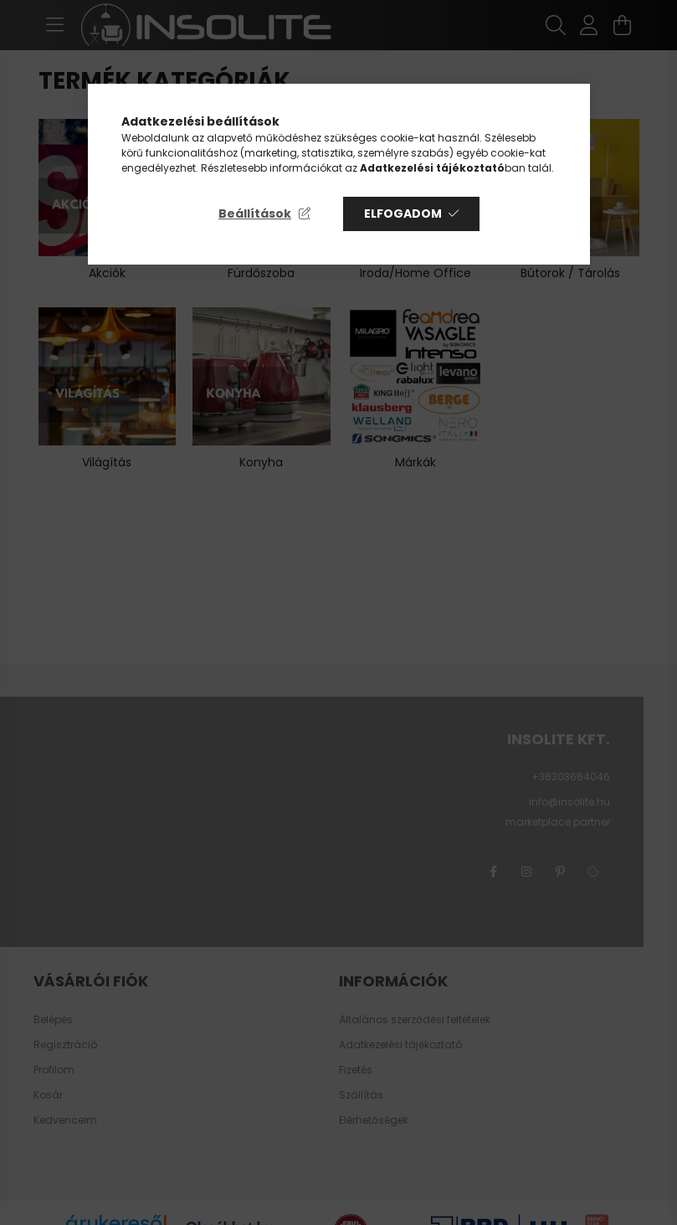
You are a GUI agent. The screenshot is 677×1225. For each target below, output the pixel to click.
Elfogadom (403, 213)
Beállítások (254, 213)
